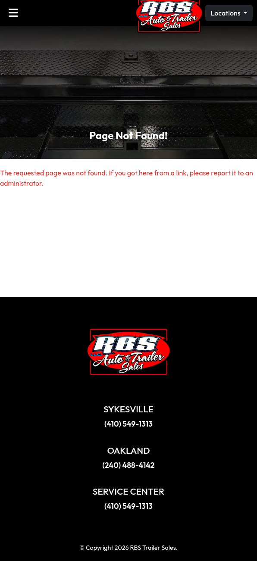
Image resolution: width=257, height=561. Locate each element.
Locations (226, 13)
